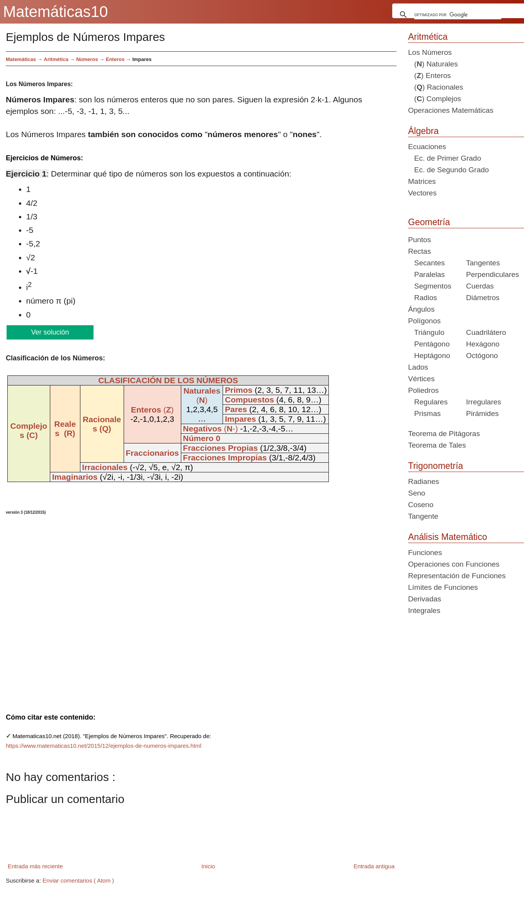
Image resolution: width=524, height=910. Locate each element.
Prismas (424, 413)
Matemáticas (21, 59)
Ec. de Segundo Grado (448, 170)
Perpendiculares (492, 274)
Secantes (426, 263)
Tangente (423, 516)
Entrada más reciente (35, 866)
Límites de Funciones (443, 587)
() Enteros (429, 75)
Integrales (424, 610)
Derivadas (424, 599)
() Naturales (433, 64)
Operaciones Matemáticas (450, 110)
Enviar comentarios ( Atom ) (78, 880)
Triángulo (426, 332)
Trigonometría (435, 466)
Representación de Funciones (456, 576)
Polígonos (424, 321)
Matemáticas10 (55, 11)
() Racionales (435, 87)
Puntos (419, 240)
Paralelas (426, 274)
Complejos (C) (28, 430)
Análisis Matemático (447, 537)
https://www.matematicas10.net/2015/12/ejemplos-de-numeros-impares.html (103, 745)
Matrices (422, 181)
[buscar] (458, 14)
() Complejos (434, 99)
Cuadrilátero (486, 332)
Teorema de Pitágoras (444, 434)
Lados (418, 367)
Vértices (421, 379)
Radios (422, 298)
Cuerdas (480, 286)
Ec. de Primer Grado (444, 158)
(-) (210, 428)
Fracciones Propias (220, 447)
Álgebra (423, 131)
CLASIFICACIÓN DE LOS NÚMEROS (168, 380)
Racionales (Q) (102, 424)
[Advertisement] (163, 608)
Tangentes (483, 263)
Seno (416, 493)
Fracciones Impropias (225, 457)
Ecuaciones (427, 147)
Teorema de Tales (437, 445)
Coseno (421, 505)
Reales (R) (65, 428)
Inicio (208, 866)
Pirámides (482, 413)
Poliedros (423, 390)
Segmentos (429, 286)
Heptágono (429, 355)
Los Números (430, 52)
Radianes (423, 481)
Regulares (427, 402)
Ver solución (49, 332)
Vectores (422, 193)
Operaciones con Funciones (454, 564)
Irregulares (483, 402)
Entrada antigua (374, 866)
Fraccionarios (152, 452)
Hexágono (483, 344)
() (152, 409)
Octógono (482, 355)
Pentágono (429, 344)
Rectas (419, 251)
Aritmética (427, 37)
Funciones (425, 552)
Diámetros (483, 298)
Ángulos (421, 309)
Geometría (429, 222)
